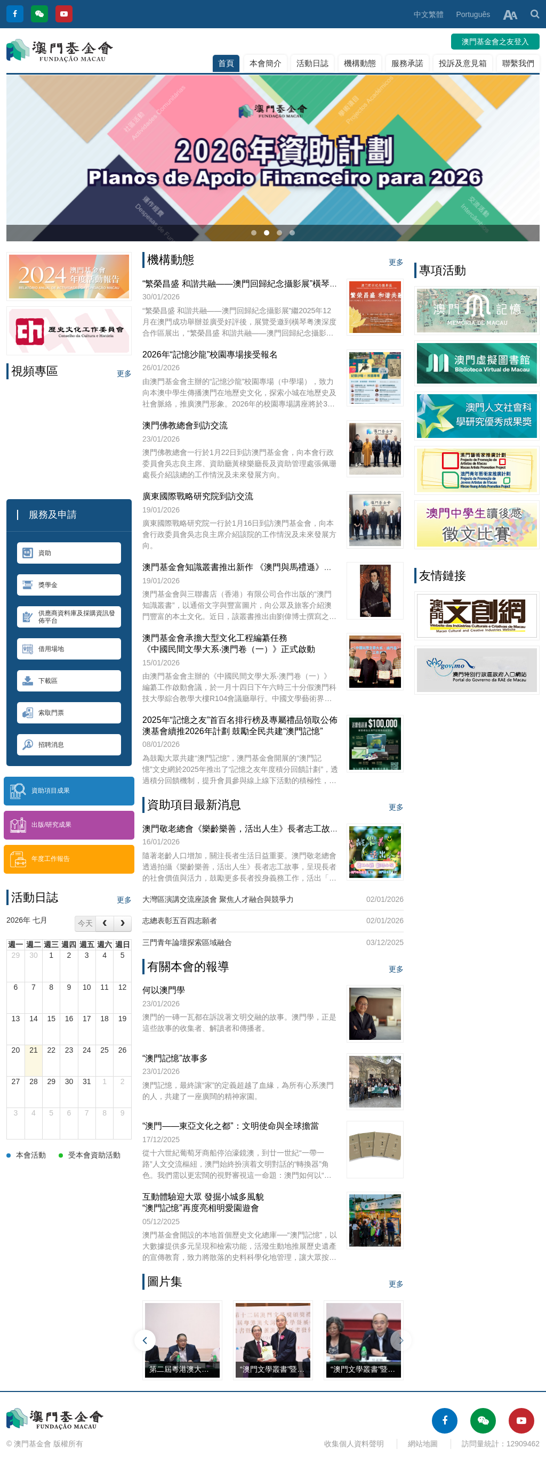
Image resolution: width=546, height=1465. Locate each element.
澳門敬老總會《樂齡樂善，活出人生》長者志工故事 (240, 828)
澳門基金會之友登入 (495, 41)
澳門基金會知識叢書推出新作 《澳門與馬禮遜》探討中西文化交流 (267, 567)
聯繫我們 (518, 63)
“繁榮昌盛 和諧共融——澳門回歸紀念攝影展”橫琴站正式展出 (257, 283)
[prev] (104, 923)
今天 (85, 923)
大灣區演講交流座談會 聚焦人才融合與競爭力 (218, 899)
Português (473, 14)
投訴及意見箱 (463, 63)
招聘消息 (43, 744)
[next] (123, 923)
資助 (36, 553)
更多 (124, 373)
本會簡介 (266, 63)
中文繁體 (429, 14)
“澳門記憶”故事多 (175, 1058)
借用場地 (43, 649)
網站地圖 (423, 1443)
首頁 (226, 63)
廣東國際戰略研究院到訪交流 (197, 496)
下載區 (40, 680)
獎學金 (40, 585)
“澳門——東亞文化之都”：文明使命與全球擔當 (230, 1125)
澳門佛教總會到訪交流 (185, 425)
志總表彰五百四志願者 (179, 920)
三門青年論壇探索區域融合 (187, 942)
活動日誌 (312, 63)
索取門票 (43, 712)
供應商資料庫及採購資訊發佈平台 (68, 616)
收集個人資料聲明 (354, 1443)
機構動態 (360, 63)
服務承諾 (407, 63)
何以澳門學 (163, 990)
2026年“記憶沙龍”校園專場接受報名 (210, 354)
